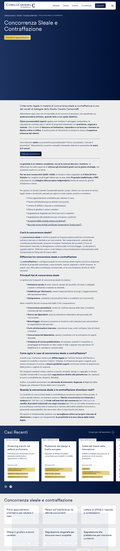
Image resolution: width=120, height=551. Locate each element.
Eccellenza (86, 5)
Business (86, 469)
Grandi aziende (12, 440)
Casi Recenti (16, 432)
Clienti (66, 5)
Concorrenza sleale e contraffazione (17, 469)
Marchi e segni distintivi (18, 473)
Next (10, 486)
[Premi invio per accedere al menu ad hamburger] (112, 5)
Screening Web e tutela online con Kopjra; (47, 221)
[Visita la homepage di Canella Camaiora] (21, 6)
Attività (56, 5)
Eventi (75, 5)
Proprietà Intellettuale (18, 477)
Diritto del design (52, 473)
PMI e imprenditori (50, 440)
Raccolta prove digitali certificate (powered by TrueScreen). (55, 224)
